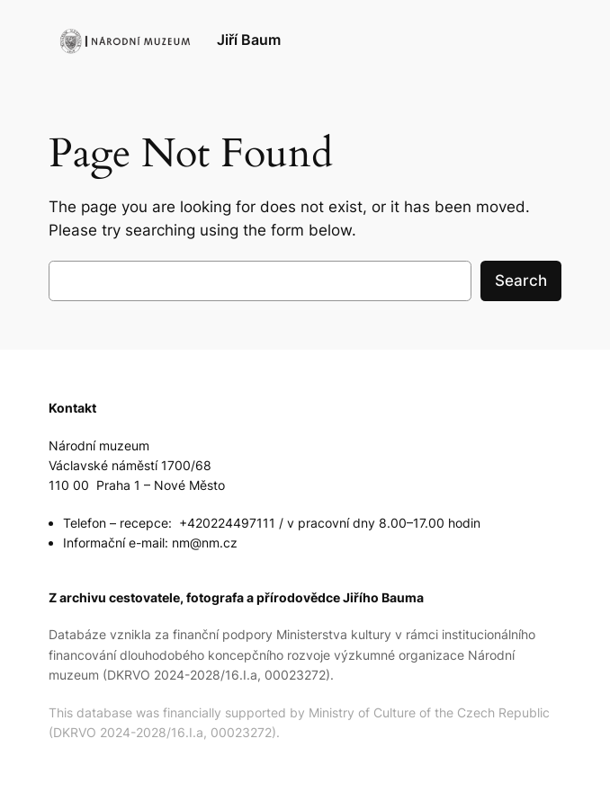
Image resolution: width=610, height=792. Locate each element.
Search (521, 280)
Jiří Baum (249, 40)
